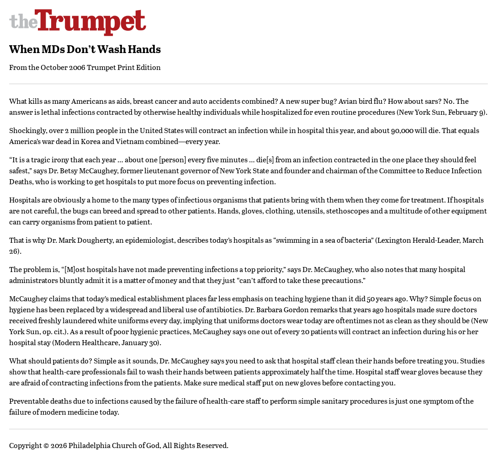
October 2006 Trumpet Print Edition (101, 67)
